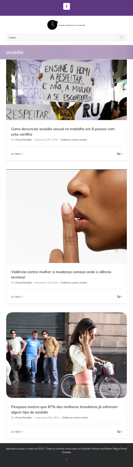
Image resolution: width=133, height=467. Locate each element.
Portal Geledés (24, 139)
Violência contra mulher (74, 139)
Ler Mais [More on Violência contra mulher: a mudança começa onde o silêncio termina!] (16, 296)
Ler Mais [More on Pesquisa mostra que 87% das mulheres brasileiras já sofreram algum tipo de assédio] (16, 431)
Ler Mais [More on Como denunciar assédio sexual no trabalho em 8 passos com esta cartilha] (16, 153)
